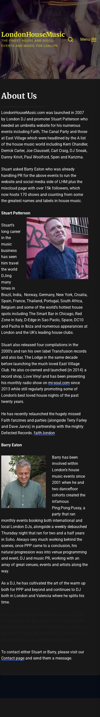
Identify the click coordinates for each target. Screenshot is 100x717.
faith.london (44, 433)
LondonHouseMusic (33, 34)
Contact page (12, 658)
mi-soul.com (59, 382)
